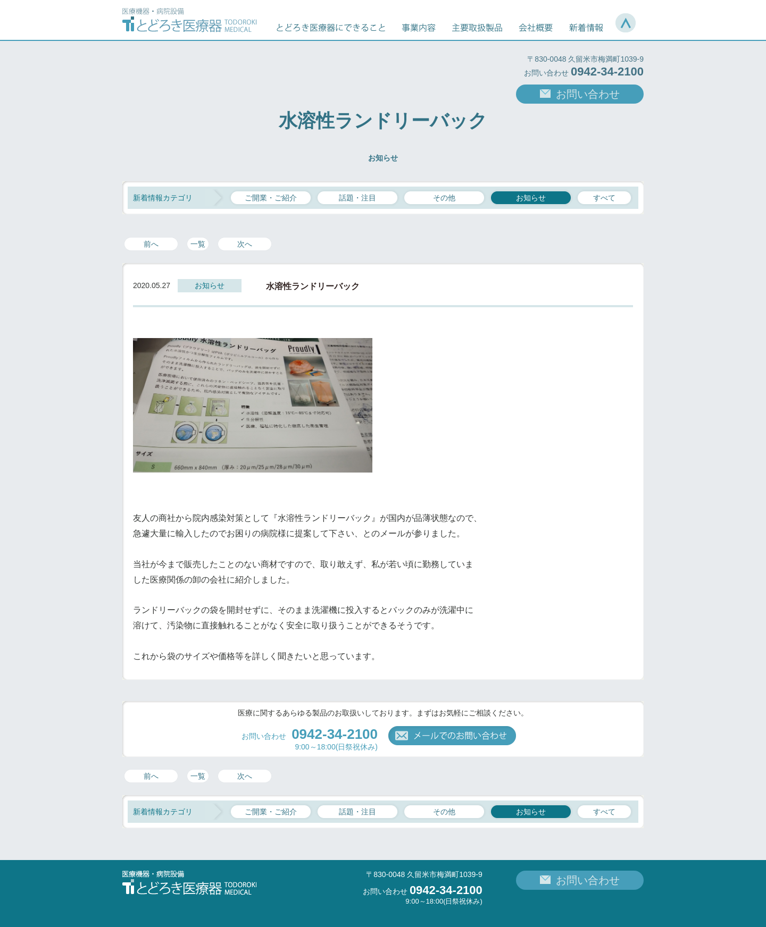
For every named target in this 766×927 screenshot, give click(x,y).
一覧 (197, 244)
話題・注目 (357, 197)
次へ (244, 244)
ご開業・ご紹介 (271, 197)
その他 (444, 197)
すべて (604, 197)
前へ (151, 244)
